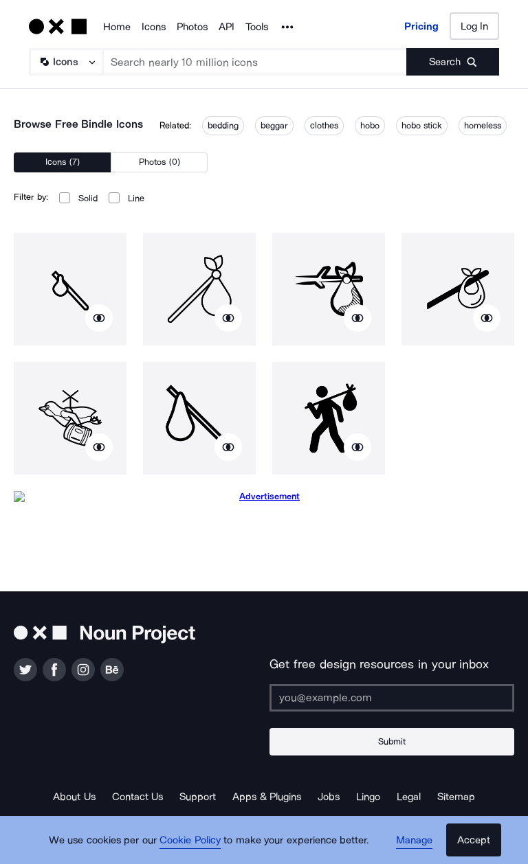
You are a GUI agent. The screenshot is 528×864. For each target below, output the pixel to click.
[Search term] (255, 62)
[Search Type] (65, 62)
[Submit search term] (452, 62)
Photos (192, 27)
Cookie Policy (190, 840)
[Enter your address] (392, 698)
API (226, 27)
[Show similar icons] (99, 318)
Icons (154, 27)
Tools (256, 27)
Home (117, 27)
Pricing (421, 26)
